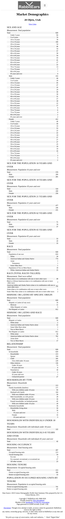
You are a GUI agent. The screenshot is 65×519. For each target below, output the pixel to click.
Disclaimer (7, 508)
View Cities (32, 24)
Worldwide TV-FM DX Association (37, 502)
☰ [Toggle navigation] (45, 5)
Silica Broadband (38, 500)
